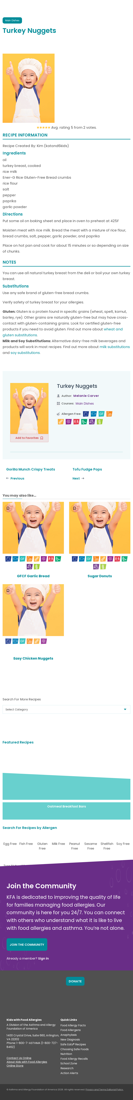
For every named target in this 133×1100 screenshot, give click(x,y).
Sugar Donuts (100, 576)
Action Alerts (69, 1073)
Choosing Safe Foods (74, 1049)
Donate (75, 981)
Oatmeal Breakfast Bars (66, 806)
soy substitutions (25, 352)
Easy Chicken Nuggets (33, 658)
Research (66, 1068)
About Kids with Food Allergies (27, 1062)
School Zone (68, 1063)
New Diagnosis (70, 1040)
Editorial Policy (115, 1089)
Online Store (15, 1066)
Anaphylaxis (68, 1035)
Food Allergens (70, 1030)
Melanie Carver (86, 396)
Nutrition (66, 1054)
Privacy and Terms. (96, 1089)
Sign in (43, 958)
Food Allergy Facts (73, 1025)
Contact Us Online (19, 1058)
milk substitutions (115, 346)
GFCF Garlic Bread (33, 576)
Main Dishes (85, 403)
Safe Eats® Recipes (73, 1044)
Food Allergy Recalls (74, 1059)
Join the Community (27, 944)
